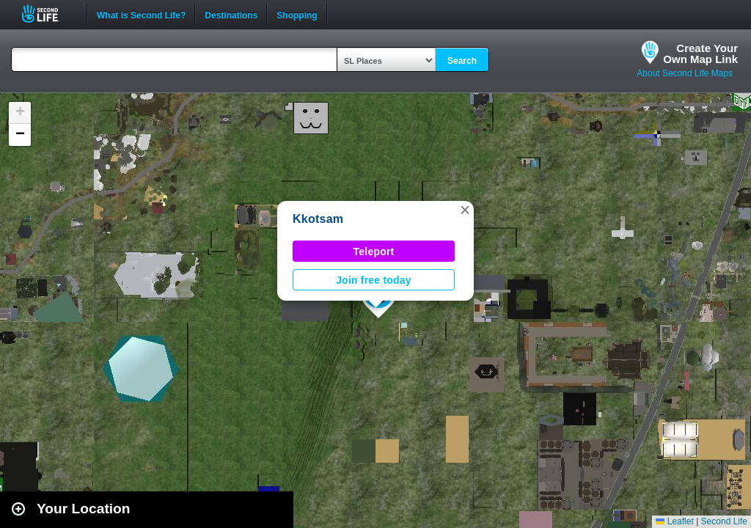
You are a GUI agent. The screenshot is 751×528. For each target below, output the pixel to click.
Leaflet (674, 521)
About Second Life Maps (685, 73)
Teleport (374, 251)
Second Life (48, 13)
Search (462, 61)
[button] (465, 210)
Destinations (231, 14)
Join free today (373, 280)
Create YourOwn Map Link (700, 53)
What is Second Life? (141, 14)
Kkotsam (318, 219)
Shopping (296, 14)
